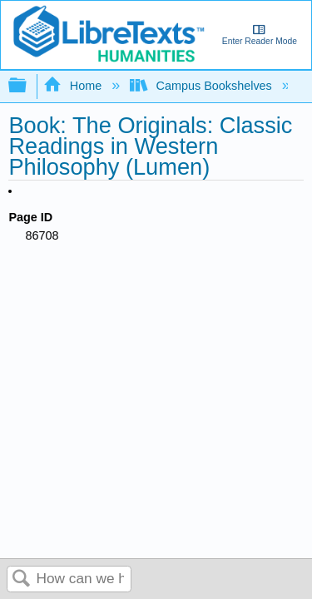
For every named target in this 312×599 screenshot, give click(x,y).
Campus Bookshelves (202, 85)
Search (22, 579)
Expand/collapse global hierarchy (28, 86)
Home (74, 85)
